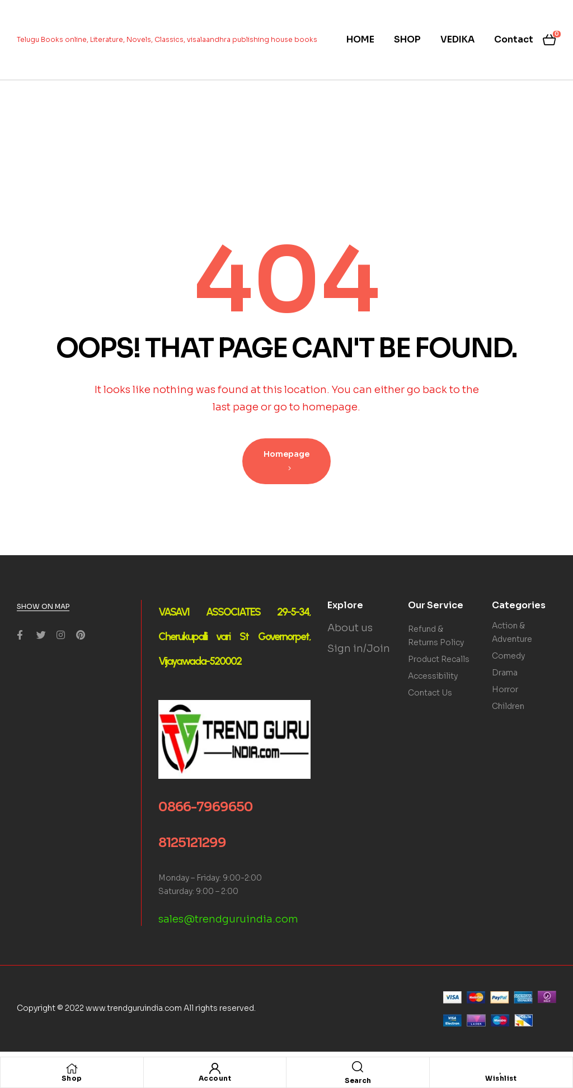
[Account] (214, 1068)
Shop (72, 1078)
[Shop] (71, 1068)
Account (215, 1078)
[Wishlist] (500, 1068)
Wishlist (500, 1078)
